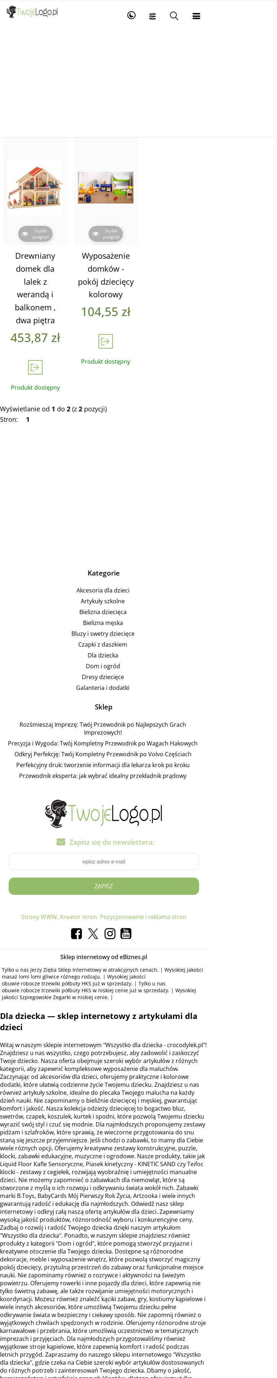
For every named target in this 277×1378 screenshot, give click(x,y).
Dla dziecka (137, 630)
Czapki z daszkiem (137, 619)
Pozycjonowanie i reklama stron (178, 883)
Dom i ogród (137, 640)
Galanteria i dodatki (137, 662)
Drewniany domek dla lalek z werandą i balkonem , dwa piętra (50, 275)
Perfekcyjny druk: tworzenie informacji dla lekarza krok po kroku (137, 731)
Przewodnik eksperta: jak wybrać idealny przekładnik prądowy (137, 742)
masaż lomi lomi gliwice (238, 935)
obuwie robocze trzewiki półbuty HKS (138, 942)
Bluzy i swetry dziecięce (137, 608)
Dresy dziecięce (137, 651)
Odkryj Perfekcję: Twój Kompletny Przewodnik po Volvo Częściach (137, 721)
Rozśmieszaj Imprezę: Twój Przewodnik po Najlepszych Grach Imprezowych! (138, 699)
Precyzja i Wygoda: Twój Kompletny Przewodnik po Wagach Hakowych (137, 710)
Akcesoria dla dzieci (137, 565)
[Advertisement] (138, 83)
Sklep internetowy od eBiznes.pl (138, 923)
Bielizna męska (138, 597)
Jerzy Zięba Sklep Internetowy (71, 935)
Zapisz (138, 852)
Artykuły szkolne (137, 575)
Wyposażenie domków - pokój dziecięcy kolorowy (140, 268)
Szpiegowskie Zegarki (32, 956)
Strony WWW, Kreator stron (94, 883)
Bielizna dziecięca (137, 586)
